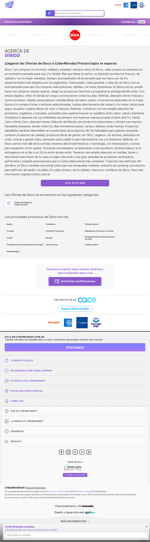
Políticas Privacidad (83, 491)
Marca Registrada (36, 488)
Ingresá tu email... (20, 535)
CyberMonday (128, 22)
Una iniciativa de (75, 300)
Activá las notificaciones (78, 281)
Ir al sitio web (75, 183)
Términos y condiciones (58, 491)
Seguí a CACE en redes (75, 309)
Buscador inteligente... (68, 13)
